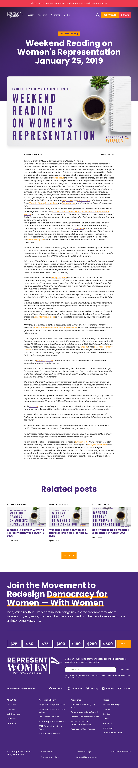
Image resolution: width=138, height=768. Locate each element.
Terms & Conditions (50, 757)
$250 (92, 643)
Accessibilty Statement (87, 757)
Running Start (81, 449)
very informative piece (44, 324)
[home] (15, 15)
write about (58, 185)
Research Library (47, 700)
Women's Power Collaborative (85, 716)
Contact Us (12, 723)
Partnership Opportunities (83, 729)
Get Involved (109, 15)
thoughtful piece (59, 284)
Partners (11, 709)
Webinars (107, 723)
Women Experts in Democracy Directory (81, 723)
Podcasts (107, 709)
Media (106, 700)
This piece (79, 235)
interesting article (44, 367)
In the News (108, 728)
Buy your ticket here (97, 452)
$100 (60, 643)
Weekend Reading (111, 704)
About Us (11, 700)
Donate (125, 15)
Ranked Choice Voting (49, 716)
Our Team (11, 704)
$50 (29, 643)
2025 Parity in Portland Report (53, 721)
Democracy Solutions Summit (84, 712)
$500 (108, 643)
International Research (49, 733)
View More (69, 555)
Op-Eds (106, 714)
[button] (31, 15)
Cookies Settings (83, 751)
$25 (14, 643)
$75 (45, 643)
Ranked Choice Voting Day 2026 (83, 706)
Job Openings (13, 714)
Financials (11, 718)
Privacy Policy (47, 751)
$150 (76, 643)
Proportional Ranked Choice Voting (52, 710)
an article (33, 413)
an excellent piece (35, 246)
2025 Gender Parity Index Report (50, 727)
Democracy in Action (112, 732)
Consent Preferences (121, 751)
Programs (76, 700)
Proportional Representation (52, 704)
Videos (106, 718)
